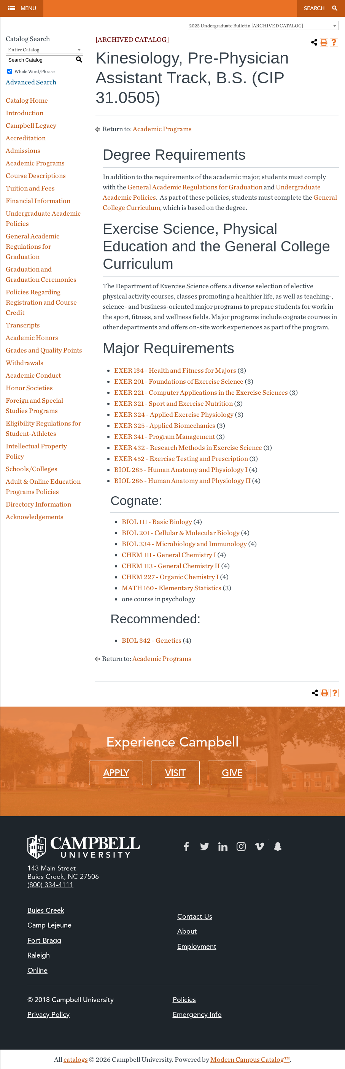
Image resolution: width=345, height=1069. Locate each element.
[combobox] (263, 25)
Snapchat (278, 846)
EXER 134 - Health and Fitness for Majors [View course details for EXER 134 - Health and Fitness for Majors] (175, 370)
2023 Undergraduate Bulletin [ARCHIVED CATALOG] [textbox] (246, 26)
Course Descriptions (36, 175)
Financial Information (38, 201)
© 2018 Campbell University (70, 999)
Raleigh (38, 955)
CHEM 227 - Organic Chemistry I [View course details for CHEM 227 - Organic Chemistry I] (170, 577)
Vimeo (259, 846)
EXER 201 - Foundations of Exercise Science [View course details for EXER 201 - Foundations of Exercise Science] (178, 381)
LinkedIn (223, 846)
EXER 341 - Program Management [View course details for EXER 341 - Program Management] (164, 436)
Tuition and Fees (30, 188)
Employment (196, 946)
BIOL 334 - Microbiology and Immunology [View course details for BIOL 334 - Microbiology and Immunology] (184, 544)
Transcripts (23, 325)
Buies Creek (45, 910)
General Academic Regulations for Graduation (32, 246)
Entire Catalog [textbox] (23, 49)
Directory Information (38, 504)
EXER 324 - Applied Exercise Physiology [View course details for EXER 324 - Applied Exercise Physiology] (174, 414)
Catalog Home (27, 100)
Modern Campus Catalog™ (250, 1059)
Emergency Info (197, 1014)
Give (232, 773)
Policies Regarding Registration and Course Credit (41, 302)
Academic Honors (32, 338)
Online (37, 970)
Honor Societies (29, 388)
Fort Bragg (44, 940)
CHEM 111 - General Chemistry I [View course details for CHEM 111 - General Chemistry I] (169, 555)
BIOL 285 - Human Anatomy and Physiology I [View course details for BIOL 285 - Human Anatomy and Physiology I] (181, 469)
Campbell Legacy (31, 125)
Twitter (205, 846)
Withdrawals (24, 363)
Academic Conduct (33, 375)
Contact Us (194, 916)
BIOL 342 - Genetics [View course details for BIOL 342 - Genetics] (151, 640)
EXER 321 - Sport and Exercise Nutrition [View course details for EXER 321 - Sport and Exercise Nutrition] (173, 403)
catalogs (76, 1059)
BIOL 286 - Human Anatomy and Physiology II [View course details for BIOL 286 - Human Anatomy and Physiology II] (182, 480)
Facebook (186, 846)
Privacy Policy (48, 1014)
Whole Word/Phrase (34, 71)
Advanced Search (31, 82)
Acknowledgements (35, 517)
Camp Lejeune (49, 925)
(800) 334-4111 (50, 885)
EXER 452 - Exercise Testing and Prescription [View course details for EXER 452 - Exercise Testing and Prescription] (181, 458)
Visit (175, 773)
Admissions (23, 150)
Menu (28, 8)
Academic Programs (35, 163)
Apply (116, 773)
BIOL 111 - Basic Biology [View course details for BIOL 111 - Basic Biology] (157, 522)
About (187, 931)
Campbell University (170, 8)
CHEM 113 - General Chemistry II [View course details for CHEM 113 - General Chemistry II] (171, 566)
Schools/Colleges (31, 469)
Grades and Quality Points (44, 350)
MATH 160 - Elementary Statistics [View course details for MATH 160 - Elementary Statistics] (171, 588)
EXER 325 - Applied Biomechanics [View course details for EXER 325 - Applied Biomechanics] (164, 425)
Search (314, 8)
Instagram (241, 846)
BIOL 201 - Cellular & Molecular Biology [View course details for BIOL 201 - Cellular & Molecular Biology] (181, 533)
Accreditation (26, 138)
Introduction (24, 113)
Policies (184, 999)
